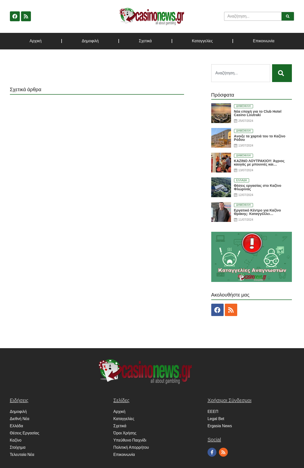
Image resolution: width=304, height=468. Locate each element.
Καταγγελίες (202, 41)
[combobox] (240, 73)
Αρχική (36, 41)
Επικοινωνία (264, 41)
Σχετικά (145, 41)
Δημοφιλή (90, 41)
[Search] (287, 16)
